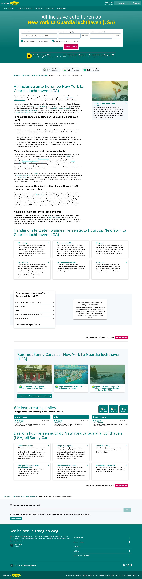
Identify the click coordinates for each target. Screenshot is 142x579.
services (68, 157)
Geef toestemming (16, 518)
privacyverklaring (84, 514)
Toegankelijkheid (87, 575)
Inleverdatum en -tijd (97, 32)
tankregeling (40, 195)
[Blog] (131, 565)
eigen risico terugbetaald (29, 110)
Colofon (107, 575)
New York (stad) (34, 306)
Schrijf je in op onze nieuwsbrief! (25, 565)
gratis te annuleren (55, 217)
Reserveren (121, 337)
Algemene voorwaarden (73, 575)
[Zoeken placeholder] (127, 510)
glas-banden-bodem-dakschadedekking (58, 108)
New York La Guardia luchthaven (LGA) (34, 302)
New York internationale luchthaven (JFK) (34, 314)
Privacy (95, 575)
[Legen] (55, 36)
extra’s (36, 173)
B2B (119, 575)
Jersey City (34, 310)
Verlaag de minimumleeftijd (38, 163)
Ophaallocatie (25, 32)
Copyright (114, 575)
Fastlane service (43, 159)
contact (111, 4)
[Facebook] (124, 565)
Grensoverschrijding (23, 175)
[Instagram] (127, 565)
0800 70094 (18, 544)
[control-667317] (69, 36)
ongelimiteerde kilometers (24, 112)
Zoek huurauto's (71, 47)
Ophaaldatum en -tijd (66, 32)
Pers (123, 575)
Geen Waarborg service (30, 161)
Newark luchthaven (34, 318)
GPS (24, 163)
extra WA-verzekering (40, 106)
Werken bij (136, 575)
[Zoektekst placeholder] (67, 510)
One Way (23, 177)
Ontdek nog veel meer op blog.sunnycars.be (34, 396)
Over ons (128, 575)
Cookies (101, 575)
